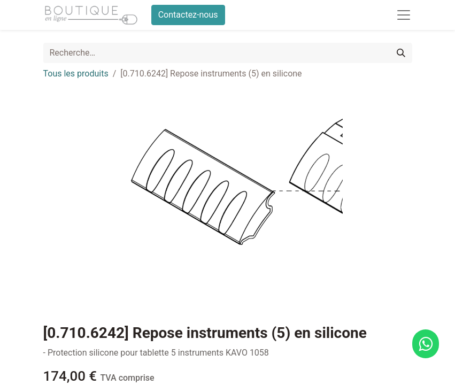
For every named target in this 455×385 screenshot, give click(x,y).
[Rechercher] (401, 53)
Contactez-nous (188, 15)
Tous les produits (76, 73)
